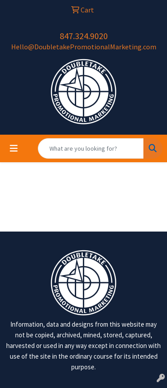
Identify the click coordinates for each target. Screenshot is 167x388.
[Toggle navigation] (13, 148)
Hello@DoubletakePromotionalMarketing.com (83, 46)
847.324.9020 (84, 35)
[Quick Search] (91, 148)
